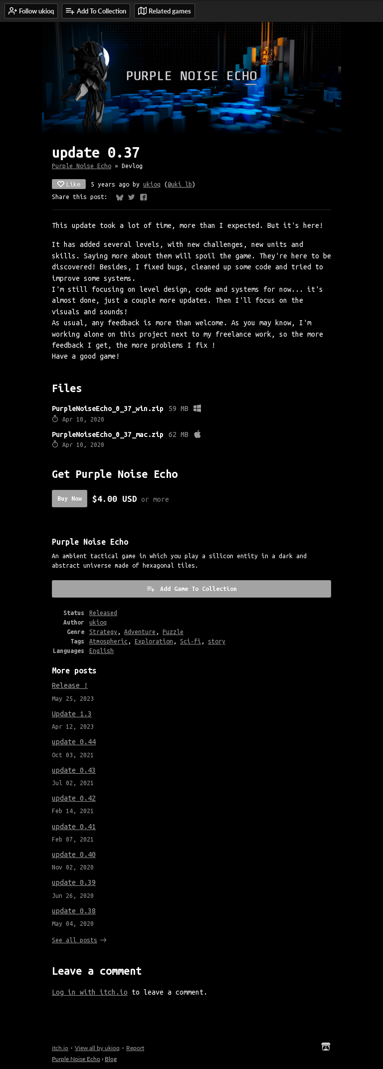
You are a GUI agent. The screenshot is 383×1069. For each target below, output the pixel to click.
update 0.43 (74, 770)
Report (135, 1048)
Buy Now (69, 498)
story (216, 641)
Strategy (103, 632)
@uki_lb (180, 184)
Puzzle (173, 632)
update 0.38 (74, 911)
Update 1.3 (72, 714)
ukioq (152, 184)
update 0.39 (74, 882)
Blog (111, 1059)
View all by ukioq (97, 1048)
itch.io (60, 1048)
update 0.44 (74, 742)
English (101, 650)
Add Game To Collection (191, 588)
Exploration (154, 641)
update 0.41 (74, 827)
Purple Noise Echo (81, 166)
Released (103, 613)
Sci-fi (190, 641)
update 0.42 (74, 798)
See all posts (74, 940)
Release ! (70, 685)
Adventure (140, 632)
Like (68, 184)
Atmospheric (108, 641)
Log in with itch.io (90, 992)
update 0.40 (74, 854)
